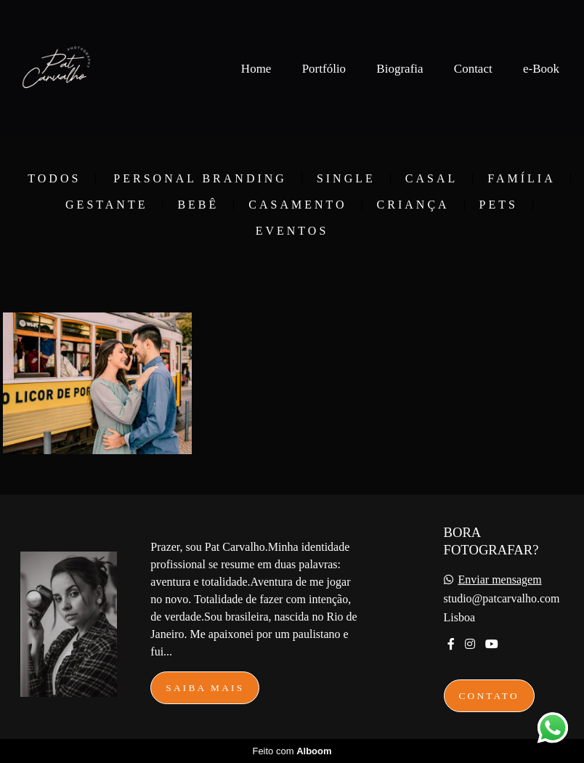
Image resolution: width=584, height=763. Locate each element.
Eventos (292, 231)
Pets (498, 205)
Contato (489, 695)
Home (256, 69)
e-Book (541, 69)
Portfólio (324, 69)
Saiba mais (205, 687)
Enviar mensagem (500, 580)
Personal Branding (200, 179)
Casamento (297, 205)
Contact (473, 69)
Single (346, 179)
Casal (431, 179)
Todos (54, 179)
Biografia (399, 69)
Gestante (106, 205)
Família (521, 179)
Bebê (198, 205)
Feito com (291, 751)
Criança (413, 205)
